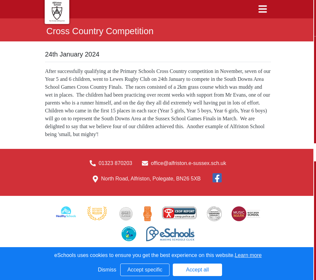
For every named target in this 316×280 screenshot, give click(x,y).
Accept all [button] (197, 269)
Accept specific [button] (145, 269)
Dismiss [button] (107, 269)
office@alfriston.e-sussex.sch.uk (188, 163)
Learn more (248, 255)
